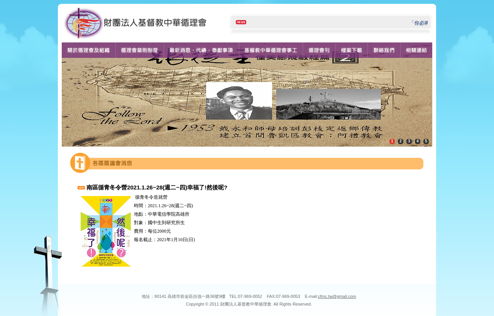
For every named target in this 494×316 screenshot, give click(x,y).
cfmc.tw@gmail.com (337, 296)
